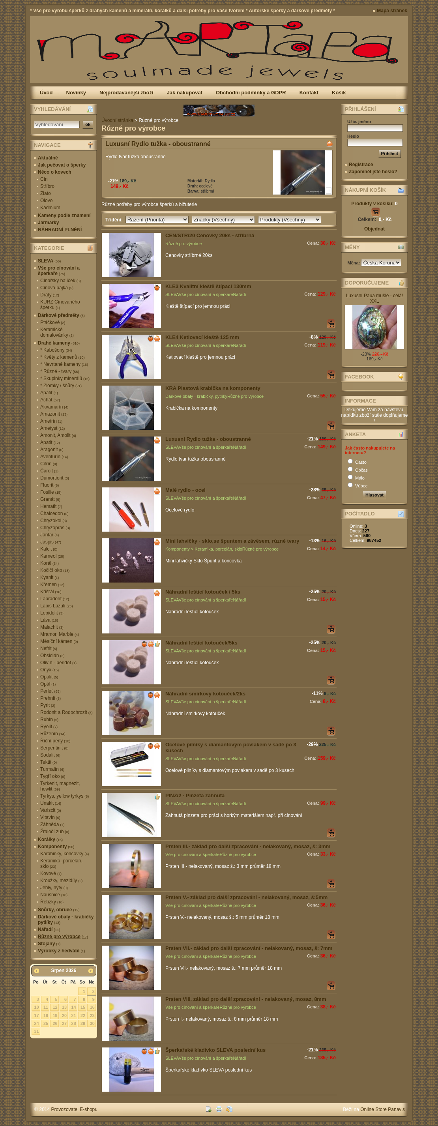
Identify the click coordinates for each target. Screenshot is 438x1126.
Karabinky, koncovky (64, 853)
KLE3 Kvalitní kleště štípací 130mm (208, 286)
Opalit (49, 677)
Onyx (49, 670)
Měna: (354, 262)
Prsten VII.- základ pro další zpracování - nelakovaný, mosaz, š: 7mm (248, 948)
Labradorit (54, 598)
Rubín (49, 719)
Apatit (49, 392)
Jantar (49, 535)
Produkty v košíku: (374, 203)
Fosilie (51, 492)
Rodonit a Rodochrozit (66, 712)
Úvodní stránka (117, 120)
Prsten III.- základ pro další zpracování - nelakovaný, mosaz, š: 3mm (247, 846)
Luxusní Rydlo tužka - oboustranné (158, 144)
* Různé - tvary (59, 371)
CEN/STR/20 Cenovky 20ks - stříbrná (209, 235)
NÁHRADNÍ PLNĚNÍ (60, 229)
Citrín (48, 464)
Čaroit (49, 471)
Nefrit (48, 648)
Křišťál (51, 591)
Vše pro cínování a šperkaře (59, 270)
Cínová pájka (56, 287)
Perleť (50, 691)
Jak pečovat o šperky (62, 165)
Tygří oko (52, 776)
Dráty (49, 295)
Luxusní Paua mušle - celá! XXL (374, 298)
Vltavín (50, 817)
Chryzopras (55, 527)
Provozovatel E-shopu (74, 1109)
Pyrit (47, 705)
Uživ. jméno (359, 121)
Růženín (53, 733)
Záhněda (52, 824)
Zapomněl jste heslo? (373, 171)
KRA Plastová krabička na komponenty (212, 388)
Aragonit (52, 449)
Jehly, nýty (54, 887)
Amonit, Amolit (58, 435)
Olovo (46, 200)
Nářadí (49, 929)
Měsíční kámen (59, 641)
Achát (50, 400)
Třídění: (115, 220)
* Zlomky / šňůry (61, 385)
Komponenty (56, 846)
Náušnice (53, 894)
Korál (49, 563)
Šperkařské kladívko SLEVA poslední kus (215, 1050)
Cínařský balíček (60, 280)
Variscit (50, 810)
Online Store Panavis (382, 1109)
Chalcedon (54, 513)
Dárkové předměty (61, 315)
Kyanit (49, 577)
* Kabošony (56, 350)
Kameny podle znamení (64, 215)
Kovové (51, 873)
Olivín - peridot (58, 662)
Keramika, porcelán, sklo (61, 863)
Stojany (49, 943)
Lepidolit (52, 613)
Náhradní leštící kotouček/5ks (201, 643)
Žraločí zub (54, 831)
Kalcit (48, 549)
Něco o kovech (54, 172)
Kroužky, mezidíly (61, 880)
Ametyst (52, 428)
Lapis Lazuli (56, 606)
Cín (44, 179)
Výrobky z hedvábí (61, 951)
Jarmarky (48, 222)
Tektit (48, 762)
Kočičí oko (54, 570)
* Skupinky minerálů (65, 378)
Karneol (52, 556)
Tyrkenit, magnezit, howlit (60, 786)
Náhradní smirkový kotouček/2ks (205, 694)
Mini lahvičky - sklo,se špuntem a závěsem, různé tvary (232, 541)
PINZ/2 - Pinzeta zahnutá (195, 795)
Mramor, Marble (59, 634)
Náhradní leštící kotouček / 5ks (202, 592)
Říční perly (55, 741)
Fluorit (49, 485)
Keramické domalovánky (57, 332)
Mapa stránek (392, 10)
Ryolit (49, 726)
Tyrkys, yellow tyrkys (64, 796)
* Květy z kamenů (62, 357)
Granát (50, 499)
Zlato (45, 193)
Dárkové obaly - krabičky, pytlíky (66, 919)
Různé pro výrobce (63, 936)
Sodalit (50, 755)
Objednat (374, 229)
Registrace (361, 164)
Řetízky (52, 902)
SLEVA (49, 261)
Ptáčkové (52, 322)
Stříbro (47, 186)
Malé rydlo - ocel (185, 490)
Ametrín (51, 421)
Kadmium (50, 207)
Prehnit (50, 698)
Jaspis (50, 542)
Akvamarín (54, 407)
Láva (49, 620)
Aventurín (54, 456)
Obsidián (52, 655)
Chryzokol (53, 520)
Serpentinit (54, 748)
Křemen (52, 584)
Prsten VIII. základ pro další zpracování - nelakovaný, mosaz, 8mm (245, 999)
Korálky (50, 839)
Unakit (50, 803)
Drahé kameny (59, 343)
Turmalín (52, 769)
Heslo (353, 136)
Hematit (51, 506)
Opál (48, 684)
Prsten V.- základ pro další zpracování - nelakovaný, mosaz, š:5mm (246, 897)
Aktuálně (48, 158)
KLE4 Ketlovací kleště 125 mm (202, 337)
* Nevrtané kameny (64, 364)
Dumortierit (54, 478)
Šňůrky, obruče (58, 909)
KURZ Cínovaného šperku (60, 304)
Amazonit (53, 414)
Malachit (52, 627)
